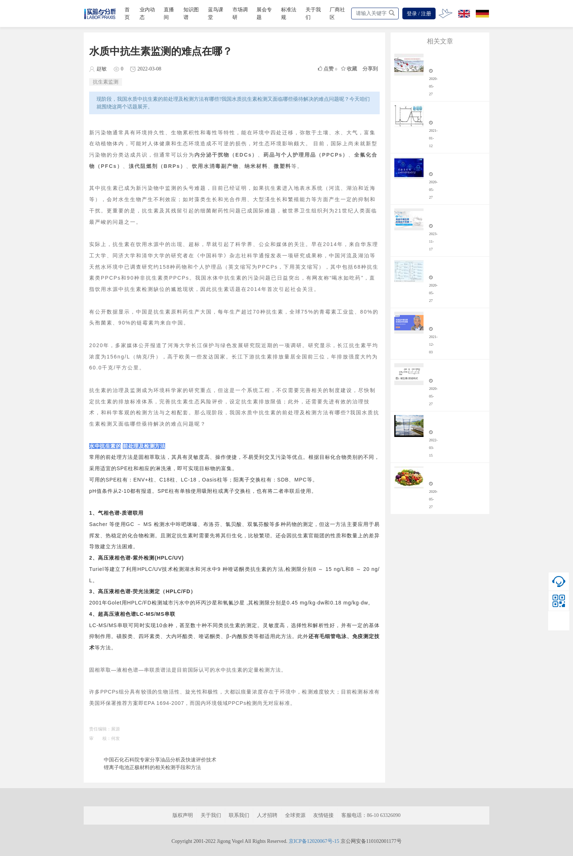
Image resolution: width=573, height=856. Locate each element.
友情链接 (323, 815)
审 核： (100, 738)
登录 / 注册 (419, 13)
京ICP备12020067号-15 (314, 841)
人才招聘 (267, 815)
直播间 (169, 13)
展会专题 (264, 13)
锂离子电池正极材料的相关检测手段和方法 (152, 767)
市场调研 (240, 13)
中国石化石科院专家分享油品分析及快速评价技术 (160, 760)
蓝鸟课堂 (215, 13)
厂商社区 (337, 13)
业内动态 (147, 13)
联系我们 (239, 815)
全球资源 (295, 815)
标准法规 (288, 13)
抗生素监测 (105, 82)
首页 (127, 13)
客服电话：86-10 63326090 (371, 815)
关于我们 (313, 13)
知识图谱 (191, 13)
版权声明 (182, 815)
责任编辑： (100, 729)
